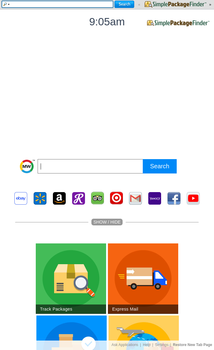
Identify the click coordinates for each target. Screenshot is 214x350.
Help (146, 345)
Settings (161, 345)
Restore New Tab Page (192, 345)
